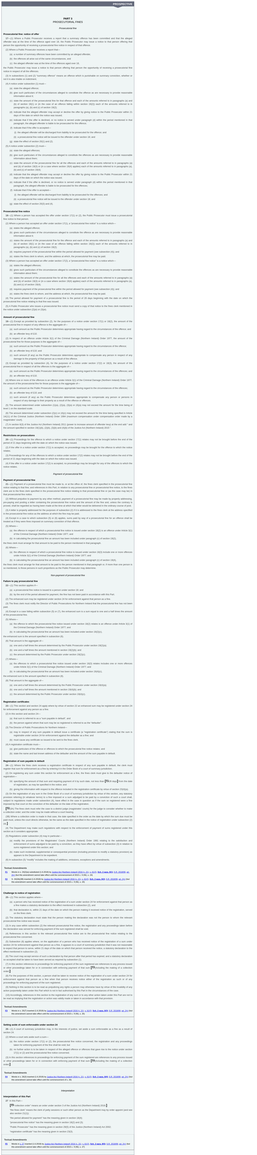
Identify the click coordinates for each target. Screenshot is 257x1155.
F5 (12, 1104)
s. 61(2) (93, 872)
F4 (93, 1060)
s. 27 (22, 1144)
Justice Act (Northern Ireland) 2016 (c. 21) (70, 872)
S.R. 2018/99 (119, 872)
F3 (93, 967)
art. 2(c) (122, 879)
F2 (8, 808)
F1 (107, 780)
